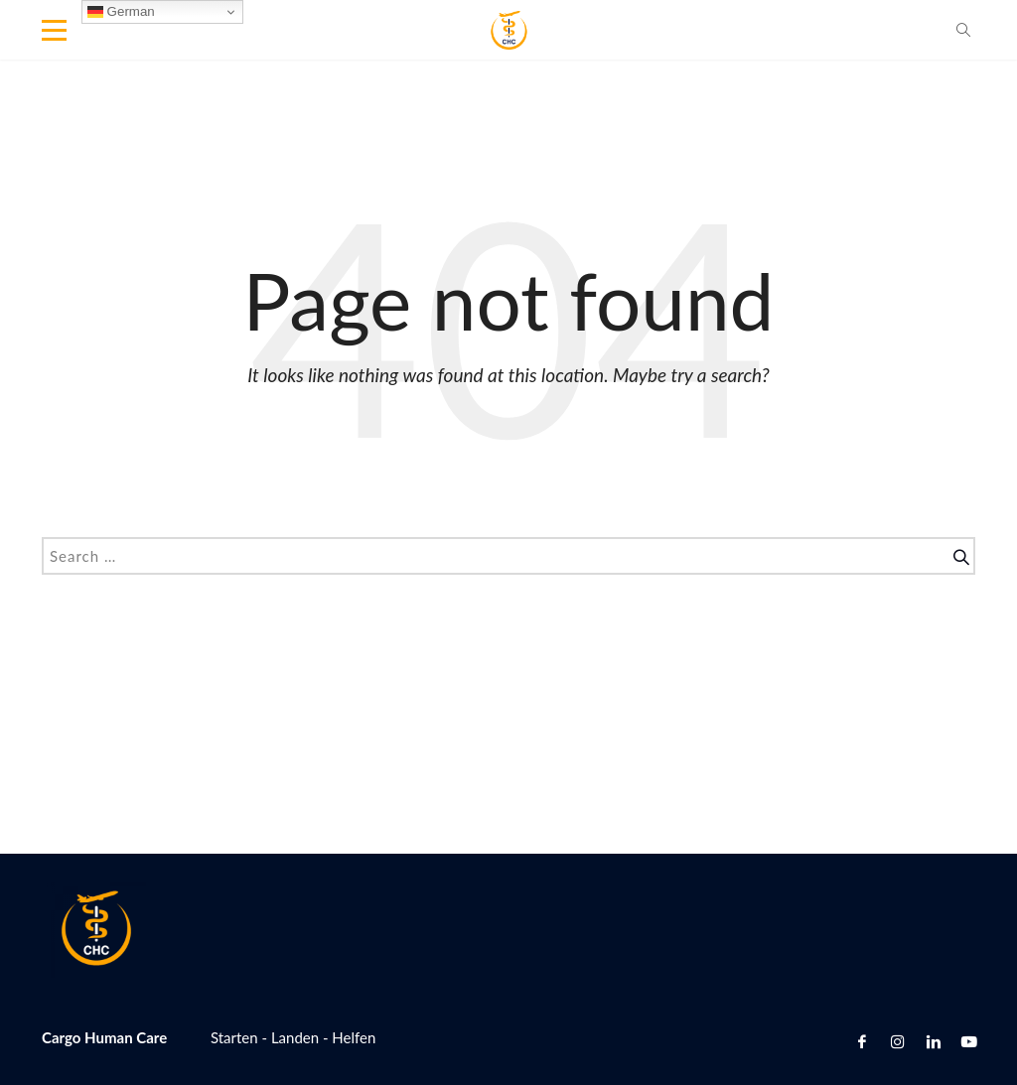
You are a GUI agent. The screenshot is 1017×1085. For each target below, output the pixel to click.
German (121, 12)
